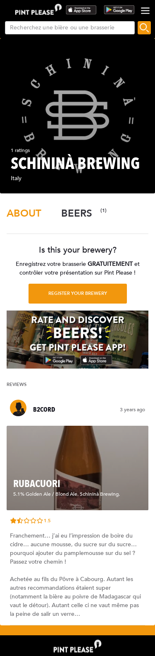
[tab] (24, 213)
